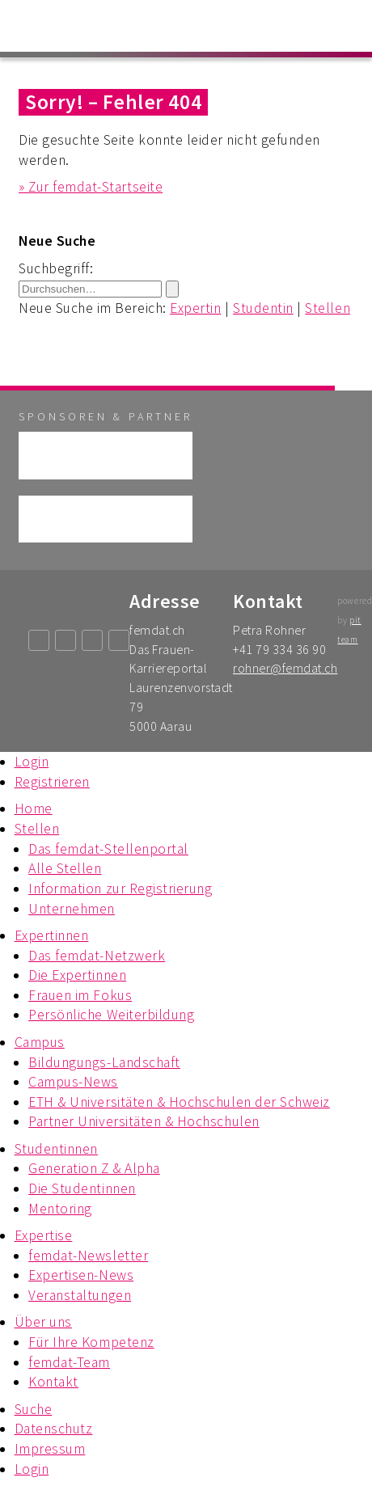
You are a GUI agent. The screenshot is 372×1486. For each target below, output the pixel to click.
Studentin (263, 308)
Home (34, 808)
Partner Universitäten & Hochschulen (143, 1121)
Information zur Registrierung (120, 888)
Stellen (327, 308)
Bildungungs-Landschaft (104, 1062)
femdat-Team (69, 1362)
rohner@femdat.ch (285, 668)
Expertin (195, 308)
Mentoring (60, 1209)
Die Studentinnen (81, 1188)
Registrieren (52, 782)
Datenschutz (54, 1428)
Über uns (43, 1322)
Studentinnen (56, 1149)
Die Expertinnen (77, 975)
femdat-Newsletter (88, 1255)
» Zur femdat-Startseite (91, 187)
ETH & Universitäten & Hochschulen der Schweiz (179, 1102)
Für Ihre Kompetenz (91, 1342)
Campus (40, 1042)
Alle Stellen (64, 868)
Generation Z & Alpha (94, 1168)
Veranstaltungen (79, 1295)
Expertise (44, 1235)
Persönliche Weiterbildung (111, 1015)
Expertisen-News (80, 1275)
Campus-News (73, 1082)
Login (32, 761)
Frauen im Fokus (80, 995)
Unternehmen (71, 909)
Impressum (50, 1449)
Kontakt (53, 1382)
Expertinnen (52, 935)
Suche (34, 1409)
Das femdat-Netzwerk (96, 956)
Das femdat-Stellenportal (108, 849)
